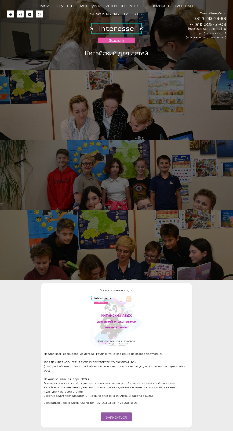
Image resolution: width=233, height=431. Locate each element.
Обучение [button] (65, 5)
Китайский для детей (109, 13)
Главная (44, 5)
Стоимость (160, 5)
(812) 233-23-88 (210, 17)
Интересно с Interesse (125, 5)
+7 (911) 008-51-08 (208, 23)
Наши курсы (90, 5)
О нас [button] (138, 13)
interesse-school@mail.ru (207, 28)
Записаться (116, 416)
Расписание (185, 5)
